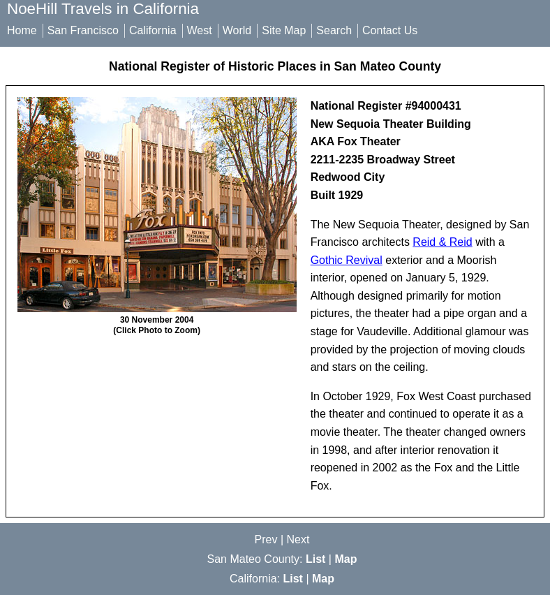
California (153, 30)
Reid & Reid (442, 242)
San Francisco (83, 30)
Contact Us (389, 30)
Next (298, 539)
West (199, 30)
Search (334, 30)
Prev (266, 539)
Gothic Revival (346, 260)
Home (22, 30)
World (237, 30)
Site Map (284, 30)
